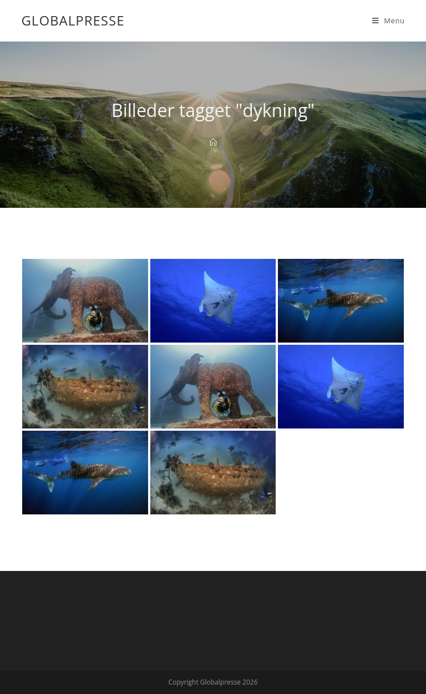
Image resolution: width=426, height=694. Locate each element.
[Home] (213, 142)
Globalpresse (72, 20)
